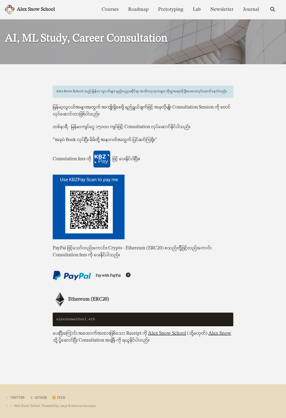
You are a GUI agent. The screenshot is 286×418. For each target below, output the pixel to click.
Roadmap (137, 9)
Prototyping (169, 9)
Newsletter (220, 9)
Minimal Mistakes (84, 406)
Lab (196, 9)
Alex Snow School (36, 9)
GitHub (39, 398)
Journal (250, 9)
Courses (108, 9)
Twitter (15, 398)
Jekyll (64, 406)
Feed (60, 398)
